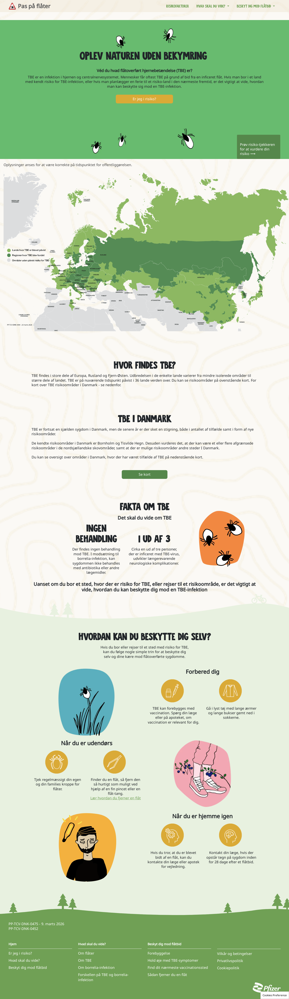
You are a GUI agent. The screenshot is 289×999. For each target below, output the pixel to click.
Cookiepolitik (228, 967)
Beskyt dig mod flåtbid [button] (254, 6)
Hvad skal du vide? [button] (211, 6)
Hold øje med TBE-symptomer (173, 960)
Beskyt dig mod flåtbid (28, 967)
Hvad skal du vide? (24, 960)
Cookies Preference (275, 995)
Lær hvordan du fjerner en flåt (115, 798)
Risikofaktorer (177, 6)
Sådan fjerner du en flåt (167, 974)
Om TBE (85, 960)
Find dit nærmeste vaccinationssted (178, 967)
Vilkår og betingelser (234, 953)
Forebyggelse (159, 953)
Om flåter (86, 953)
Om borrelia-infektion (96, 967)
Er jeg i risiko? (20, 953)
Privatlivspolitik (230, 960)
